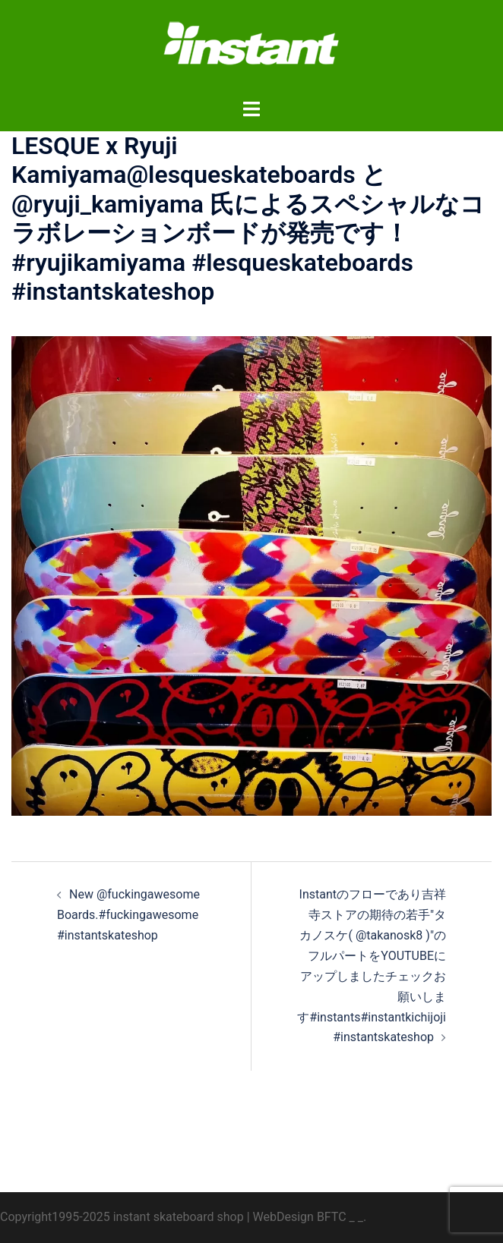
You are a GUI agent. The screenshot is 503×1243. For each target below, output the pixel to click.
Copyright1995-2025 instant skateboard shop (122, 1217)
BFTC (331, 1217)
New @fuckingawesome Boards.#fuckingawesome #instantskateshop (128, 914)
